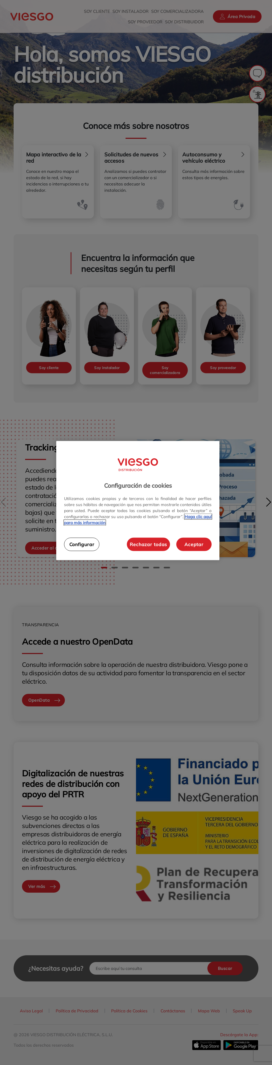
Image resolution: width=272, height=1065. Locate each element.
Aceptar (193, 544)
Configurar (81, 544)
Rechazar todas (148, 544)
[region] (137, 500)
